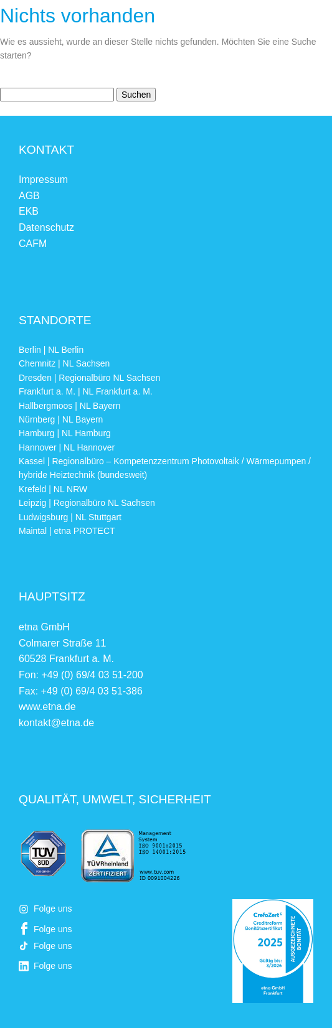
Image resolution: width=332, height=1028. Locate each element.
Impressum (43, 179)
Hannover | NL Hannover (67, 447)
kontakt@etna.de (56, 722)
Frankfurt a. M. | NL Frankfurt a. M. (86, 391)
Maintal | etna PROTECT (67, 531)
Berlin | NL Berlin (51, 350)
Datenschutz (46, 227)
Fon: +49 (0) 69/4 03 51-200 (81, 675)
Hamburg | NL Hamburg (65, 433)
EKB (29, 211)
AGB (29, 195)
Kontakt (46, 149)
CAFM (33, 243)
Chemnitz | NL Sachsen (64, 363)
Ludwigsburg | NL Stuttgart (70, 517)
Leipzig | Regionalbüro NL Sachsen (87, 503)
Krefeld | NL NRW (53, 489)
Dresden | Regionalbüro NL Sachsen (89, 378)
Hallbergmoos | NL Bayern (69, 406)
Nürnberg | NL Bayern (61, 419)
